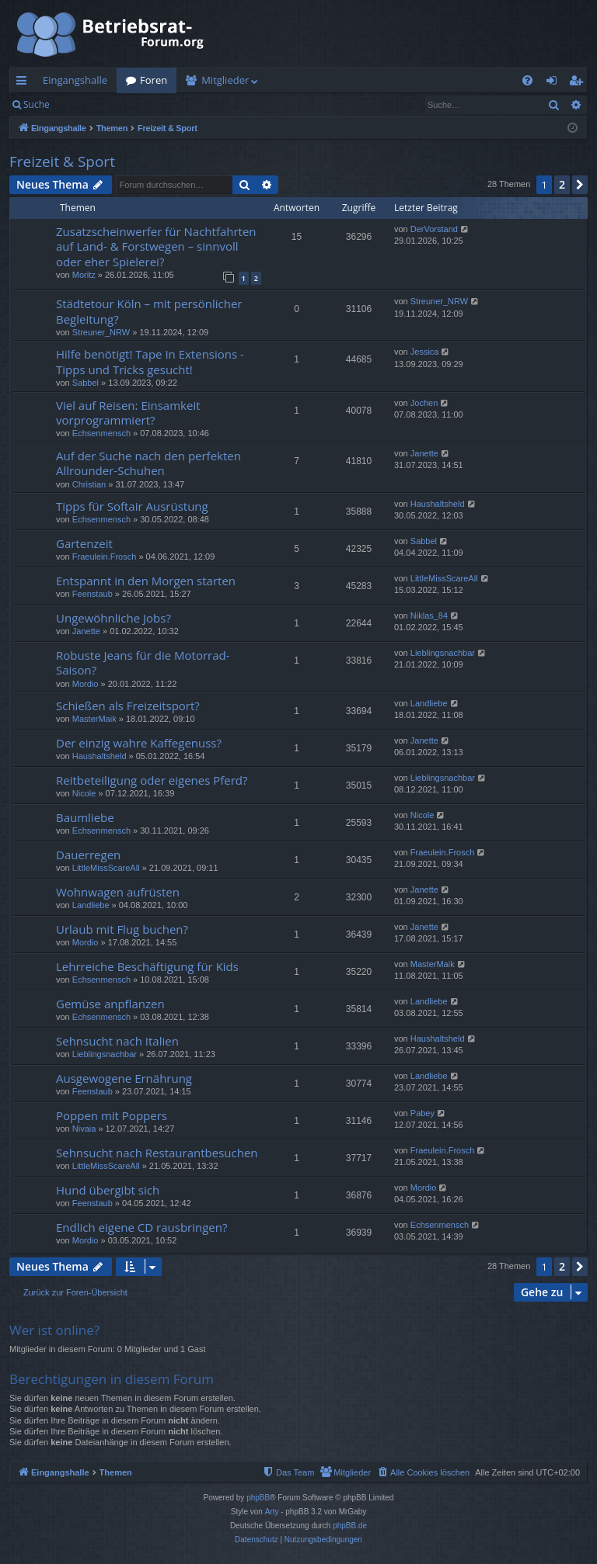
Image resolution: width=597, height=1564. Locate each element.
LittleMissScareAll (444, 578)
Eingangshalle (75, 80)
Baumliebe (85, 817)
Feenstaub (92, 593)
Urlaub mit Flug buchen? (122, 929)
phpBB (258, 1497)
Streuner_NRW (101, 332)
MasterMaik (94, 718)
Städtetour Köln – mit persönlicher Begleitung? (149, 311)
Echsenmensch (101, 433)
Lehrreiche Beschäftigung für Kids (147, 966)
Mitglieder (225, 80)
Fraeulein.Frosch (104, 556)
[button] (580, 184)
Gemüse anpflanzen (110, 1003)
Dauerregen (88, 854)
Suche (36, 104)
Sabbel (85, 382)
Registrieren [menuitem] (579, 83)
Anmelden (94, 104)
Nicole (84, 793)
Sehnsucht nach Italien (117, 1041)
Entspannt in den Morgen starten (146, 580)
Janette (424, 453)
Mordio (85, 683)
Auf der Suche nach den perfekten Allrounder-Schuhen (148, 463)
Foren (153, 80)
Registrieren (165, 104)
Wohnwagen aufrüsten (118, 892)
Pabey (422, 1113)
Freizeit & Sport (62, 161)
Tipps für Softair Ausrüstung (132, 506)
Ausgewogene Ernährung (124, 1078)
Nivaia (84, 1128)
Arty (272, 1511)
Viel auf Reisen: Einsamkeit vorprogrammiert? (128, 412)
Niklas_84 (429, 615)
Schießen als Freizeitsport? (128, 705)
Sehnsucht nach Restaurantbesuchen (157, 1152)
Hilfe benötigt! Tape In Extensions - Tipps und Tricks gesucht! (150, 361)
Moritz (84, 274)
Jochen (424, 402)
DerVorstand (434, 229)
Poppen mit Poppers (111, 1115)
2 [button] (562, 184)
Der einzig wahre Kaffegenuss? (139, 743)
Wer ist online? (54, 1330)
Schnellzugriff (24, 83)
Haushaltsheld (437, 503)
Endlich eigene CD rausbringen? (141, 1227)
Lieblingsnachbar (442, 652)
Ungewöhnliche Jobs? (113, 618)
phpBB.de (350, 1525)
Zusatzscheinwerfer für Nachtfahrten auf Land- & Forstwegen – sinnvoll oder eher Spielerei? (156, 246)
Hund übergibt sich (107, 1190)
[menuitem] (527, 80)
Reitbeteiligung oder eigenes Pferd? (152, 780)
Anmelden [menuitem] (556, 83)
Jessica (424, 351)
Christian (89, 484)
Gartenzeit (84, 543)
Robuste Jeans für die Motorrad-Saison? (143, 662)
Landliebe (429, 703)
